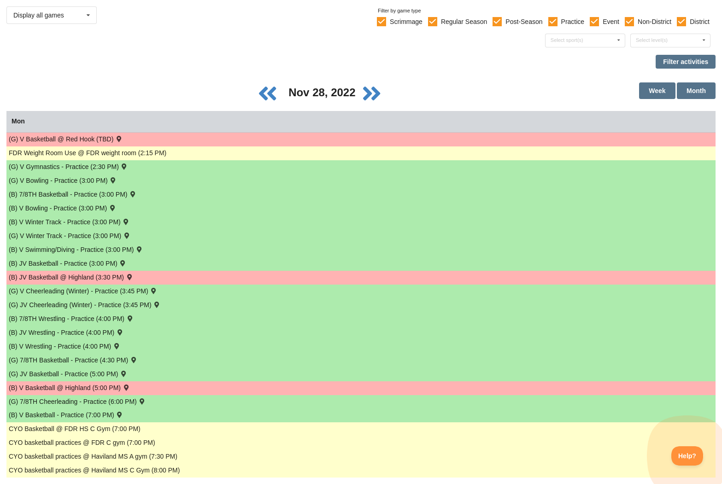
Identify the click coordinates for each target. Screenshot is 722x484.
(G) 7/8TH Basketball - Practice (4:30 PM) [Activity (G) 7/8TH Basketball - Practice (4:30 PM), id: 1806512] (73, 360)
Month (696, 90)
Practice (573, 21)
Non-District (654, 21)
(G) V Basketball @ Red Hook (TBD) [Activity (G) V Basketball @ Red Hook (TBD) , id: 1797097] (66, 139)
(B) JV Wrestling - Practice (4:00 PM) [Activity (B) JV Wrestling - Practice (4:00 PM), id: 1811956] (66, 332)
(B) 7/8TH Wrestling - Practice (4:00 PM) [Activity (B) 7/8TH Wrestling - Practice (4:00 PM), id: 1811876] (71, 318)
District (700, 21)
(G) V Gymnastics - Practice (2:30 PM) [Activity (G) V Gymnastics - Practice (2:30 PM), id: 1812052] (68, 166)
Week (657, 90)
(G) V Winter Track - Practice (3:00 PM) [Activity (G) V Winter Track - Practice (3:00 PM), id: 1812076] (70, 235)
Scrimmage (406, 21)
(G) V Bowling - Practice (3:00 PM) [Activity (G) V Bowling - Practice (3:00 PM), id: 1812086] (63, 180)
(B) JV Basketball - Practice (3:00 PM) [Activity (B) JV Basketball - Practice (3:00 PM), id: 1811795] (68, 263)
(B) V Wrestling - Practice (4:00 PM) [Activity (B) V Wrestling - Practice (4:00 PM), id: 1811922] (65, 346)
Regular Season (464, 21)
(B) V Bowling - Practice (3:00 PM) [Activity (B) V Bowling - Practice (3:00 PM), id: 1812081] (63, 208)
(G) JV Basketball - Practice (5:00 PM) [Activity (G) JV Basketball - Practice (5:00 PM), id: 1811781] (68, 374)
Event (611, 21)
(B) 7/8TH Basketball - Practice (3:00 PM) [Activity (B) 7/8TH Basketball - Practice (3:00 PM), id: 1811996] (73, 194)
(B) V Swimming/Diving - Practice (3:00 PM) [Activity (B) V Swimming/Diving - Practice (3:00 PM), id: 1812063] (76, 249)
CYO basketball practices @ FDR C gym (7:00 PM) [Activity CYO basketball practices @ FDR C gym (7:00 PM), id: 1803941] (82, 442)
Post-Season (523, 21)
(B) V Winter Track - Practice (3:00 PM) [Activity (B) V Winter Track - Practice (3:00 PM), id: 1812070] (69, 222)
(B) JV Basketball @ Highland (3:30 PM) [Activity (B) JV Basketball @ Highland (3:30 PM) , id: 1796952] (71, 277)
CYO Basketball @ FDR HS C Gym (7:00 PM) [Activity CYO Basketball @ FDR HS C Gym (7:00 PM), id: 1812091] (75, 428)
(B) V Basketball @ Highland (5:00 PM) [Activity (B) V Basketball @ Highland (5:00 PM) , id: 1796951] (69, 387)
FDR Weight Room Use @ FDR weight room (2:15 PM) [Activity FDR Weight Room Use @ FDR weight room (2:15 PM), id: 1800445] (87, 153)
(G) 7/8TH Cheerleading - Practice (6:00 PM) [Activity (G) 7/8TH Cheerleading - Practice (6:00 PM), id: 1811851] (77, 401)
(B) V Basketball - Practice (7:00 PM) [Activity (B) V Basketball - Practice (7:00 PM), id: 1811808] (66, 415)
